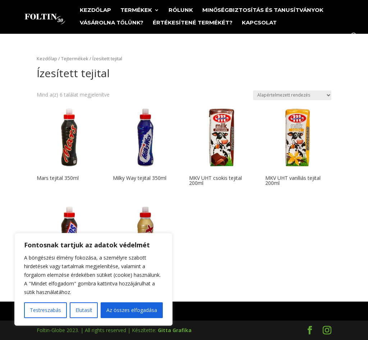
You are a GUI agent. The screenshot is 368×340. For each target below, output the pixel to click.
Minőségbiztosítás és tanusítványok (263, 10)
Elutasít (83, 310)
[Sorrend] (292, 95)
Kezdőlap (95, 10)
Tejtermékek (74, 58)
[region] (93, 279)
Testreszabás (45, 310)
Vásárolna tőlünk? (111, 23)
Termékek (136, 10)
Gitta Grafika (175, 330)
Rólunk (181, 10)
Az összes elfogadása (131, 310)
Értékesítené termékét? (193, 23)
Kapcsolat (259, 23)
